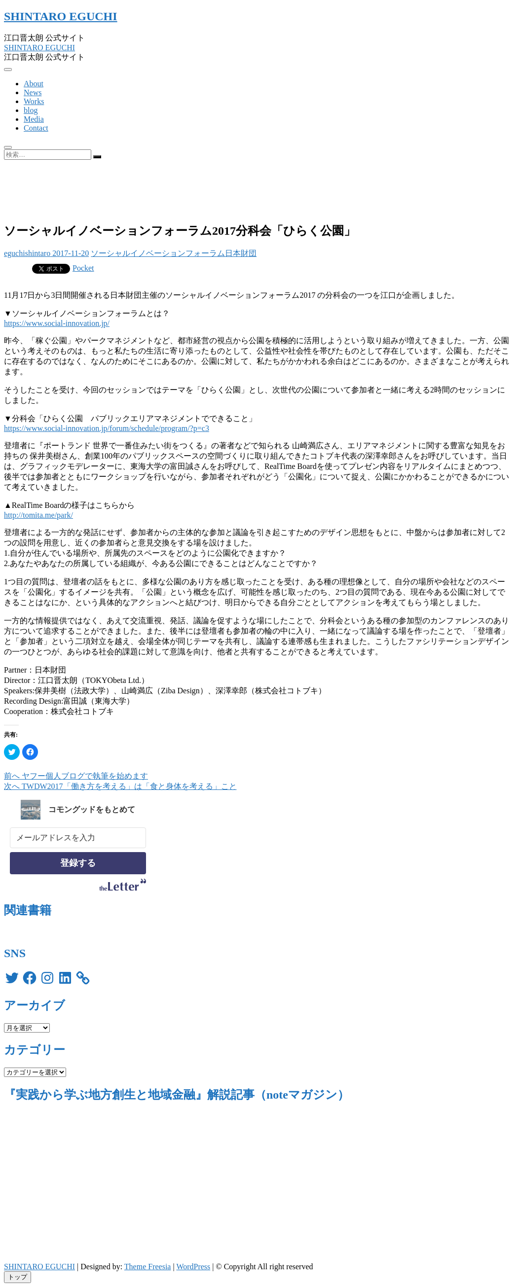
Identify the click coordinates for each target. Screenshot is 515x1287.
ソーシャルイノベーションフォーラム (158, 253)
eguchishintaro (27, 253)
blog (30, 110)
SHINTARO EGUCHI (60, 16)
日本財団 (241, 253)
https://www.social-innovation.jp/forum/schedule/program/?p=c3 (106, 428)
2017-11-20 (69, 253)
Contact (36, 128)
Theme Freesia (147, 1266)
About (33, 83)
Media (34, 119)
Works (34, 101)
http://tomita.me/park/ (38, 515)
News (32, 92)
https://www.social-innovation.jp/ (57, 323)
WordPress (193, 1266)
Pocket (83, 268)
